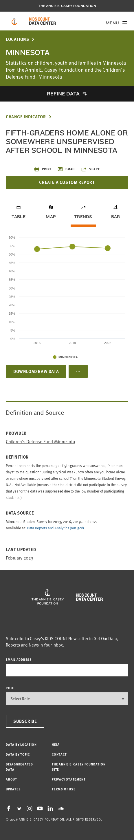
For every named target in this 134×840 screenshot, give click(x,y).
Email (66, 169)
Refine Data (63, 93)
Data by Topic (18, 754)
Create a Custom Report (67, 182)
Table (18, 216)
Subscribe (25, 721)
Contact (59, 754)
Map (51, 216)
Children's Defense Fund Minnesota (40, 442)
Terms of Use (63, 789)
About (11, 779)
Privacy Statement (68, 779)
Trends (83, 216)
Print (43, 169)
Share (90, 169)
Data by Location (21, 744)
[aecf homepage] (14, 21)
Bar (115, 216)
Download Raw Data (36, 371)
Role (10, 688)
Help (56, 744)
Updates (13, 789)
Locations (17, 39)
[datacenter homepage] (42, 21)
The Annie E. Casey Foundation (67, 6)
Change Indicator (26, 117)
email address (19, 659)
